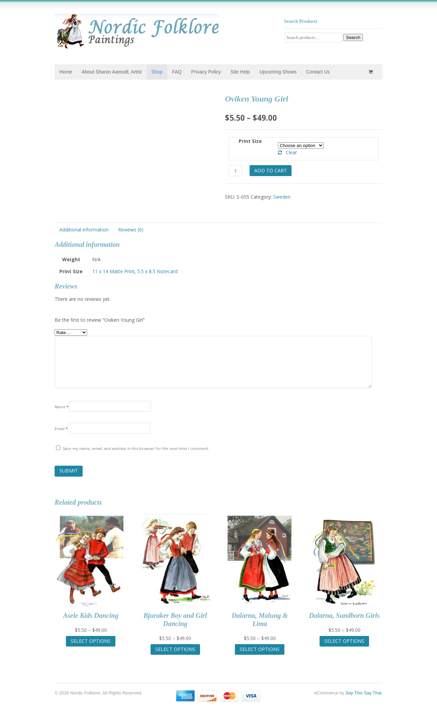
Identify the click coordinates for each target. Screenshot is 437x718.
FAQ (177, 72)
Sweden (282, 197)
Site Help (240, 72)
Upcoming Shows (278, 72)
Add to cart (270, 170)
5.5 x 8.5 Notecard (157, 271)
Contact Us (318, 72)
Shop (157, 72)
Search (353, 37)
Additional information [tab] (84, 229)
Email (61, 428)
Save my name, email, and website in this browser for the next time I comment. (136, 448)
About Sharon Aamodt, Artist (112, 72)
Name (62, 406)
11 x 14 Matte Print (113, 271)
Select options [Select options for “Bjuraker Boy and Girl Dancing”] (175, 649)
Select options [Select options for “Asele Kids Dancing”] (91, 641)
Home (65, 72)
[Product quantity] (235, 170)
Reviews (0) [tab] (130, 229)
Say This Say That (364, 692)
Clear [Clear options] (291, 152)
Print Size (250, 141)
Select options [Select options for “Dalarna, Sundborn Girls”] (344, 641)
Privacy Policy (206, 72)
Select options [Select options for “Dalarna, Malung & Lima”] (260, 649)
